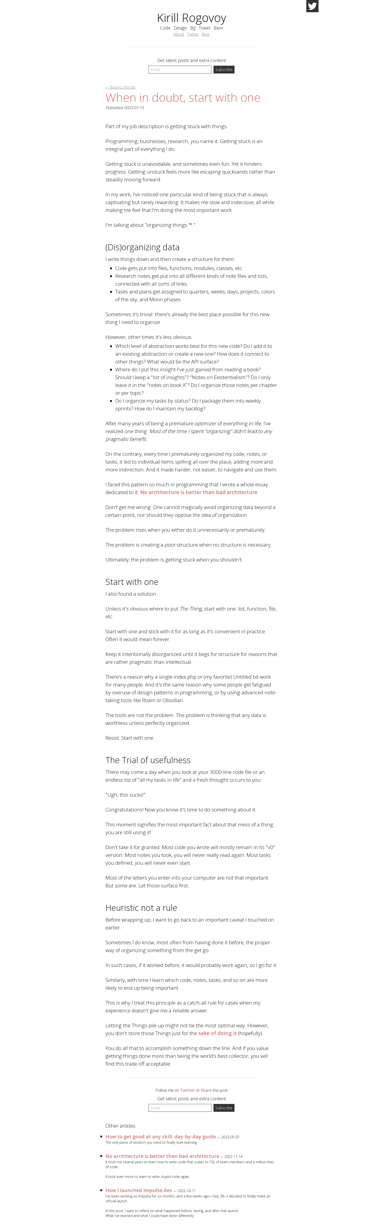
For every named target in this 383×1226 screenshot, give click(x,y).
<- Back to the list (120, 87)
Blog (205, 34)
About (179, 34)
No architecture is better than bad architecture (198, 492)
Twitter (193, 34)
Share (206, 1090)
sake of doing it (217, 1033)
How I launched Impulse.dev (139, 1190)
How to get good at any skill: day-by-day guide (161, 1136)
